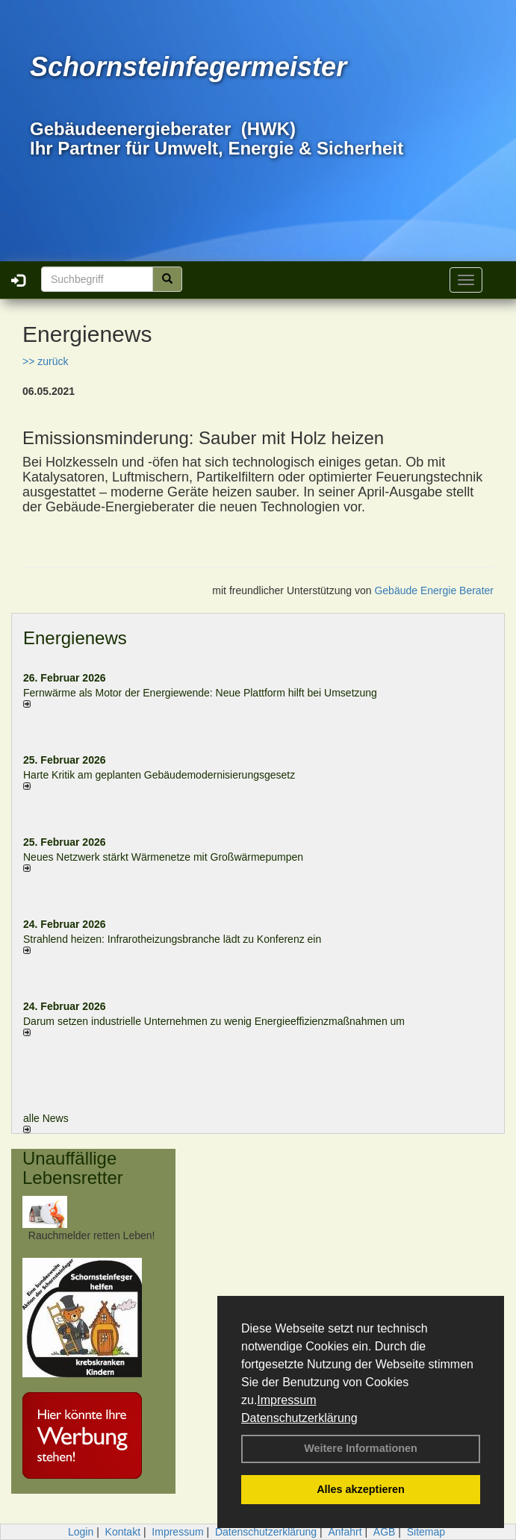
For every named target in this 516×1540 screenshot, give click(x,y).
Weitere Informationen (360, 1448)
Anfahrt (344, 1532)
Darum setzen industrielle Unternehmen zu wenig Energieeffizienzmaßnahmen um (214, 1021)
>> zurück (45, 361)
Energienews (75, 638)
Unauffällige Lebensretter (72, 1168)
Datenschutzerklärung (299, 1418)
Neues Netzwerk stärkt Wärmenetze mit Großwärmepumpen (163, 857)
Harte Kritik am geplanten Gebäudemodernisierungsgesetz (159, 775)
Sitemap (426, 1532)
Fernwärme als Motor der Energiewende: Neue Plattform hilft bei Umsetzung (200, 693)
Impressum (286, 1400)
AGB (384, 1532)
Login (80, 1532)
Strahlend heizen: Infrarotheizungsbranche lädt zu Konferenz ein (172, 939)
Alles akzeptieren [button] (361, 1489)
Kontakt (122, 1532)
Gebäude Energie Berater (434, 590)
